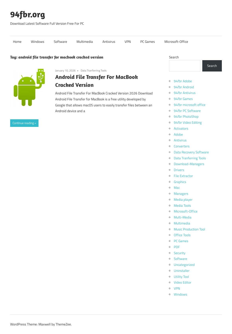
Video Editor (182, 282)
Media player (183, 199)
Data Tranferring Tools (94, 70)
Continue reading (23, 123)
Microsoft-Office (176, 41)
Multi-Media (183, 217)
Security (179, 253)
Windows (37, 41)
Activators (181, 128)
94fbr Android (184, 87)
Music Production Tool (189, 229)
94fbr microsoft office (189, 104)
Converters (182, 146)
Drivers (179, 169)
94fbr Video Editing (188, 122)
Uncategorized (184, 264)
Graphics (180, 181)
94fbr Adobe (183, 81)
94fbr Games (183, 98)
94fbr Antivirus (185, 92)
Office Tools (182, 235)
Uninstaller (182, 270)
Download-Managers (189, 164)
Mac (177, 187)
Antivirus (108, 41)
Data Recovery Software (191, 152)
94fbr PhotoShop (186, 116)
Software (60, 41)
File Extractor (183, 175)
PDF (177, 247)
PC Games (147, 41)
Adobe (178, 134)
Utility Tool (181, 276)
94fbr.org (27, 14)
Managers (181, 193)
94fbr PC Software (187, 110)
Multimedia (85, 41)
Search (174, 57)
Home (17, 41)
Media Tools (182, 205)
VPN (128, 41)
